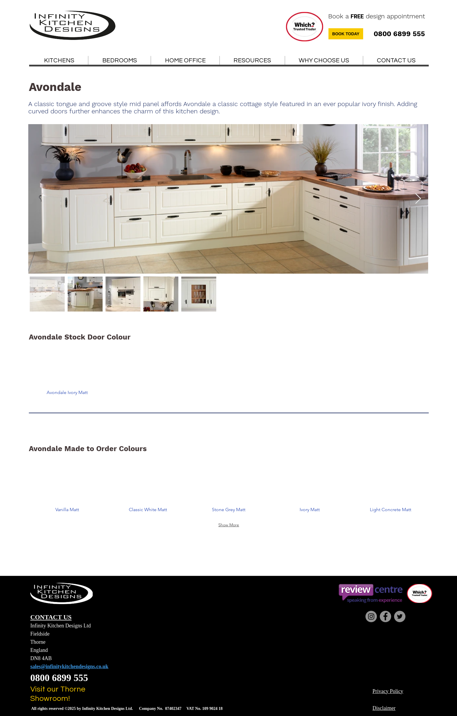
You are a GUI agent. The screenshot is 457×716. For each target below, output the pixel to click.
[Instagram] (371, 616)
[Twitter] (399, 616)
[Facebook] (385, 616)
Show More (228, 524)
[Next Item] (418, 199)
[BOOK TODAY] (345, 34)
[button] (252, 60)
